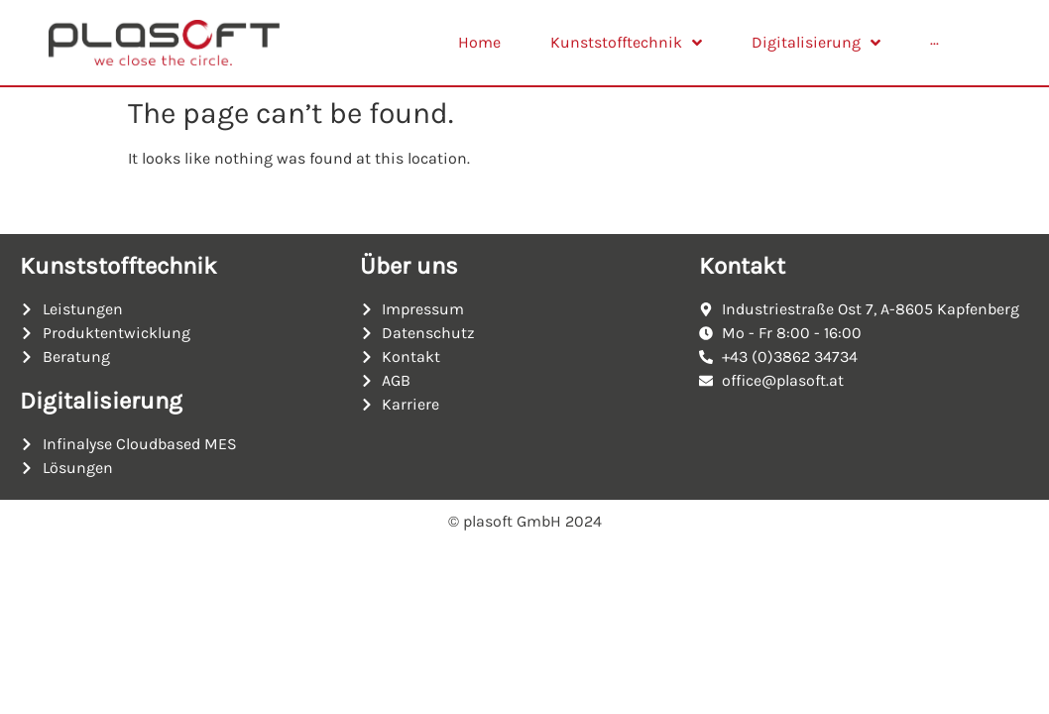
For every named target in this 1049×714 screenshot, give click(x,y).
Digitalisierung (101, 401)
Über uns (409, 266)
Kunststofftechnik (118, 266)
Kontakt (742, 266)
